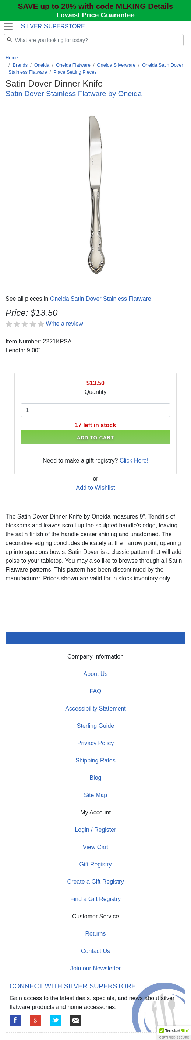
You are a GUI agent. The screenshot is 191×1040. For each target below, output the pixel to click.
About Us (96, 674)
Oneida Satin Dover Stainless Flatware (100, 299)
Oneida (41, 65)
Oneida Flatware (73, 65)
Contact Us (95, 951)
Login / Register (95, 830)
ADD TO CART (95, 437)
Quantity (96, 392)
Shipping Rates (95, 760)
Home (12, 57)
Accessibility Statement (95, 708)
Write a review (64, 324)
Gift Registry (95, 864)
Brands (20, 65)
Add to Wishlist (95, 488)
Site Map (95, 795)
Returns (95, 934)
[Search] (94, 40)
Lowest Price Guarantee (95, 15)
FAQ (95, 691)
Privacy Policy (95, 743)
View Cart (95, 847)
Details (160, 6)
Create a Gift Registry (95, 882)
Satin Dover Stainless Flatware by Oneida (74, 94)
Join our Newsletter (95, 968)
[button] (174, 1033)
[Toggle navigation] (8, 26)
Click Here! (134, 460)
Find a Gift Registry (95, 899)
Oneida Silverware (116, 65)
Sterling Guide (95, 726)
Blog (95, 778)
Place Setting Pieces (74, 72)
